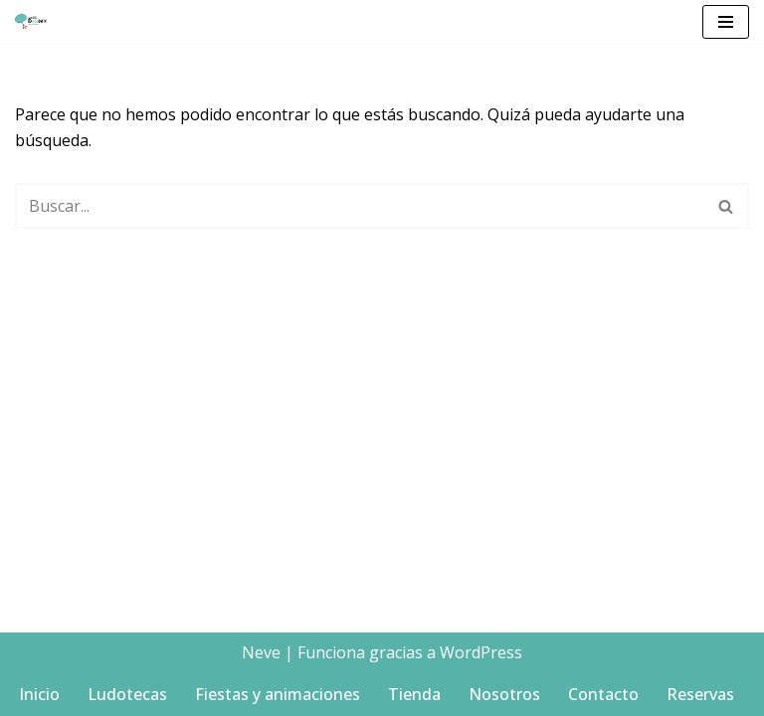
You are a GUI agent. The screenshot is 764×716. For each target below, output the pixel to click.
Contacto (603, 694)
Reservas (700, 694)
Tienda (414, 694)
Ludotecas (127, 694)
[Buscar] (359, 206)
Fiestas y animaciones (277, 694)
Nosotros (504, 694)
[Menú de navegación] (725, 22)
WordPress (481, 652)
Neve (261, 652)
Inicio (39, 694)
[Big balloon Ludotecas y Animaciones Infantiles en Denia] (36, 21)
